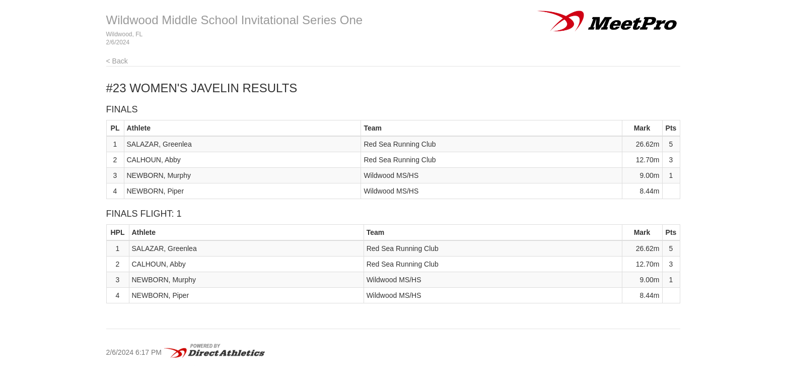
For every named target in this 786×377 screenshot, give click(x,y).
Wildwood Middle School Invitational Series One (234, 20)
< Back (117, 61)
